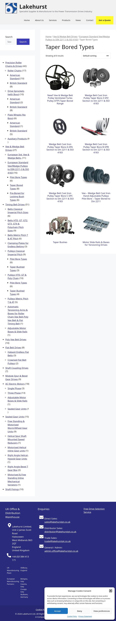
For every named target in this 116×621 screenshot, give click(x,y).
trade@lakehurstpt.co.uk (57, 541)
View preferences (101, 611)
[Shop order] (96, 56)
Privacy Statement (85, 616)
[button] (110, 590)
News (78, 20)
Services (53, 20)
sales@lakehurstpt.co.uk (57, 521)
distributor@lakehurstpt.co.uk (60, 531)
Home (27, 20)
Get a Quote (105, 20)
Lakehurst (33, 6)
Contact (89, 20)
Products (66, 20)
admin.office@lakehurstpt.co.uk (61, 551)
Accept (57, 611)
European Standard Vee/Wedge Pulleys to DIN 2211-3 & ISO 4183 (78, 38)
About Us (39, 20)
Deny (79, 611)
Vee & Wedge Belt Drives (65, 36)
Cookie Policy (72, 616)
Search (9, 36)
